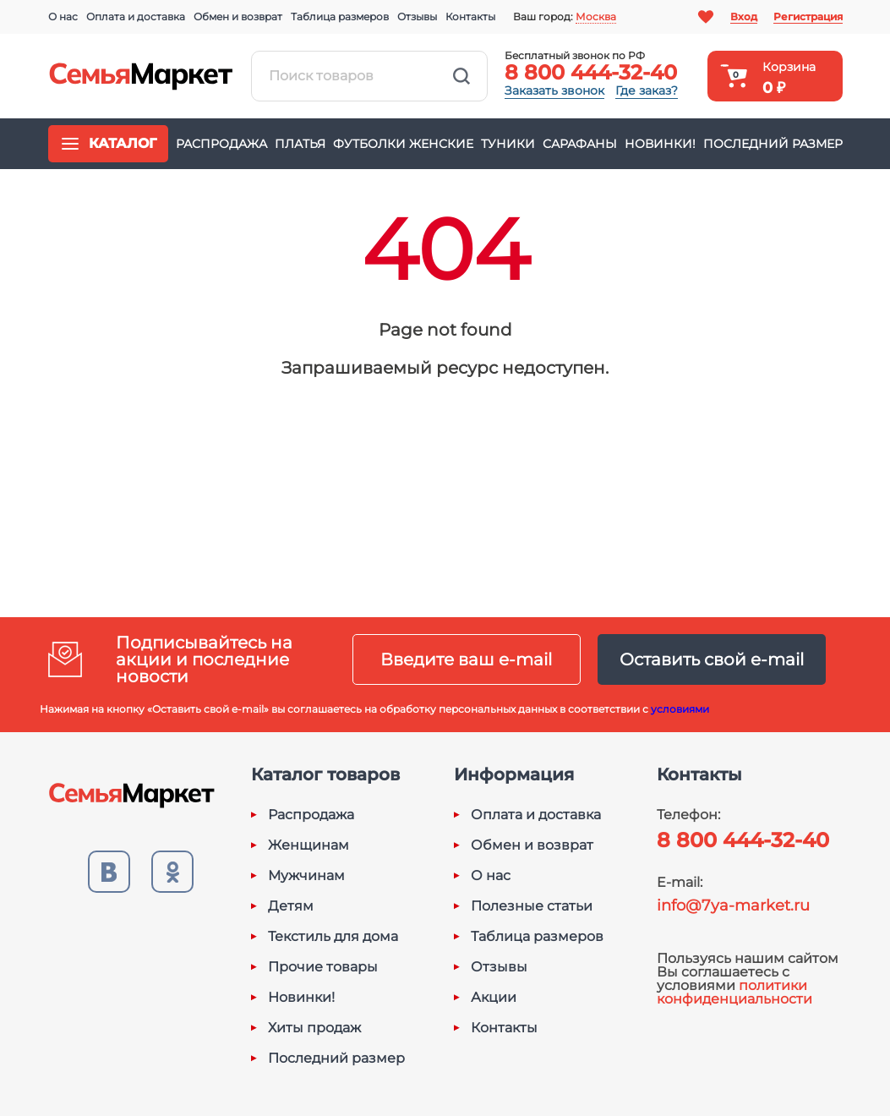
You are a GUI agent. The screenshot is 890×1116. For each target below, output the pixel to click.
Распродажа (221, 143)
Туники (508, 143)
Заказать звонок (554, 90)
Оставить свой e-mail (712, 659)
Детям (291, 906)
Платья (300, 143)
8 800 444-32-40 (591, 72)
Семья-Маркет (141, 76)
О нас (63, 16)
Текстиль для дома (333, 937)
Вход (743, 16)
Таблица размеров (340, 16)
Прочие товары (323, 967)
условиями (680, 709)
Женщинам (308, 845)
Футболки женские (403, 143)
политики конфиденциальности (734, 992)
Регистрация (808, 16)
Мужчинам (306, 876)
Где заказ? (646, 90)
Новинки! (660, 143)
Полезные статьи (531, 906)
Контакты (470, 16)
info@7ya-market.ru (733, 905)
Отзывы (417, 16)
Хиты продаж (314, 1028)
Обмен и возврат (238, 16)
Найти (461, 76)
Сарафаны (580, 143)
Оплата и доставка (135, 16)
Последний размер (773, 143)
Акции (493, 997)
